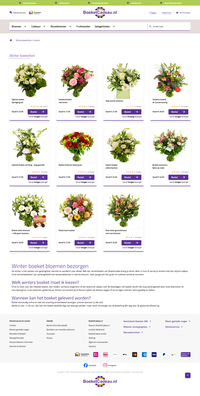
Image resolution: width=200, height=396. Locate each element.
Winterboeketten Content (28, 40)
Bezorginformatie (16, 337)
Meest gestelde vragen (176, 321)
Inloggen (153, 12)
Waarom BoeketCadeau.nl (99, 325)
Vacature (92, 346)
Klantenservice (172, 326)
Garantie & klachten (17, 346)
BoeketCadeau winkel (97, 333)
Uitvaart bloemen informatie (21, 342)
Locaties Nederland (96, 329)
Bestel (37, 112)
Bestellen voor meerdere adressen (61, 329)
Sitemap (92, 337)
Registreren (167, 12)
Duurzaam (51, 333)
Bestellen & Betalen (17, 333)
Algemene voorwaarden (98, 342)
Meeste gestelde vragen (19, 329)
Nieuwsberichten (131, 332)
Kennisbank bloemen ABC (135, 321)
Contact (12, 325)
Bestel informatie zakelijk (57, 325)
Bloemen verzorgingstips (135, 326)
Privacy (49, 337)
